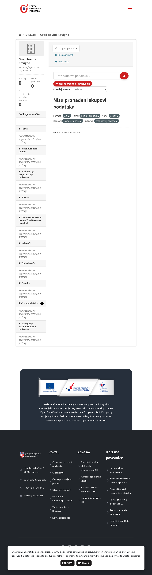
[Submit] (124, 75)
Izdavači (30, 35)
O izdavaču (62, 61)
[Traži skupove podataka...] (86, 75)
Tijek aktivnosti (64, 54)
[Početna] (20, 35)
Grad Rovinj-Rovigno (54, 35)
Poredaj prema (61, 89)
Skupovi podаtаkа (66, 48)
